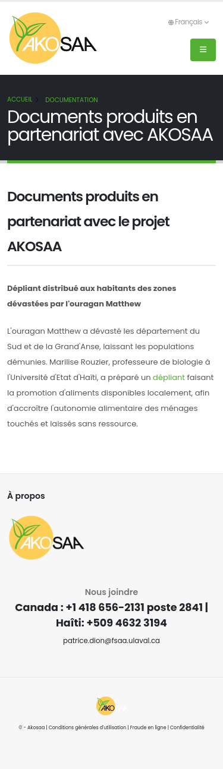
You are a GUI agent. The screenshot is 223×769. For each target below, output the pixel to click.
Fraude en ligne (148, 727)
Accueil (19, 99)
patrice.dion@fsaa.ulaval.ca (111, 640)
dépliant (169, 377)
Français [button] (188, 22)
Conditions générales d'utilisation (88, 727)
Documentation (71, 100)
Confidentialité (187, 727)
